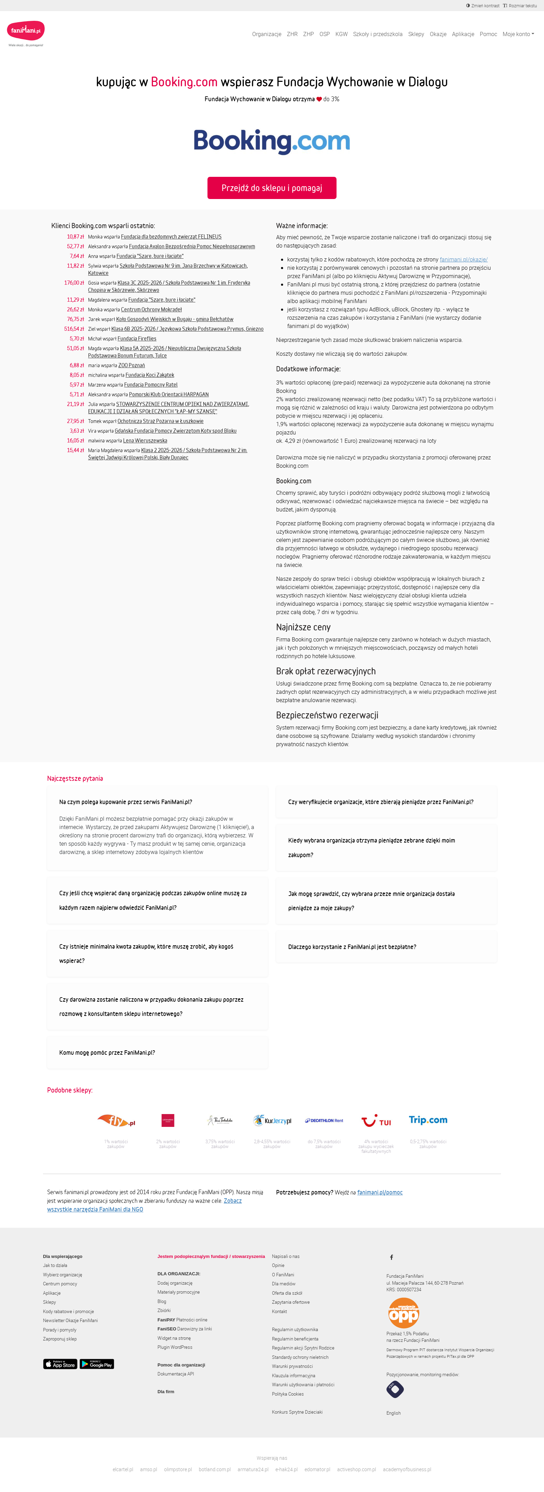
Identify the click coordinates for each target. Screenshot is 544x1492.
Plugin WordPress (175, 1347)
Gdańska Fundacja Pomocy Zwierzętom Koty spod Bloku (176, 431)
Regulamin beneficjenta (295, 1339)
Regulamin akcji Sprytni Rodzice (303, 1348)
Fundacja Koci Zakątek (150, 375)
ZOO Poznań (131, 365)
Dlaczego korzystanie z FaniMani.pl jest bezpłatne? (352, 946)
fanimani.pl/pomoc (380, 1192)
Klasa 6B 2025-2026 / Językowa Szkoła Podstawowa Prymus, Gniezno (187, 329)
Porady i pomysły (59, 1330)
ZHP (308, 34)
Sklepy (416, 34)
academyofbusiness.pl (407, 1469)
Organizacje (266, 34)
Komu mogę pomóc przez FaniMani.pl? (107, 1052)
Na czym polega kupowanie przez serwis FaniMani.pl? (125, 801)
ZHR (292, 34)
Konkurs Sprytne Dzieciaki (297, 1412)
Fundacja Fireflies (137, 338)
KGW (341, 34)
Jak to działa (55, 1265)
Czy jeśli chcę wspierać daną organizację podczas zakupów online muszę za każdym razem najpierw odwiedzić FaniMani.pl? (153, 900)
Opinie (278, 1265)
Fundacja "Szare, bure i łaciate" (150, 256)
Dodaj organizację (175, 1283)
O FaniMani (283, 1274)
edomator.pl (317, 1469)
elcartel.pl (123, 1469)
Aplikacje (463, 34)
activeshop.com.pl (356, 1469)
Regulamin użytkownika (295, 1329)
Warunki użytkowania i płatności (303, 1384)
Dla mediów (284, 1283)
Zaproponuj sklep (60, 1339)
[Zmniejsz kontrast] (483, 5)
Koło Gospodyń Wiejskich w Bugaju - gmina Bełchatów (174, 319)
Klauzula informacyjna (293, 1375)
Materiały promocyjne (179, 1292)
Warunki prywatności (292, 1366)
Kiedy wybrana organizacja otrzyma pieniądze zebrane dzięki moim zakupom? (371, 847)
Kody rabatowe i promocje (68, 1311)
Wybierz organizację (62, 1274)
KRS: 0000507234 (403, 1289)
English (393, 1413)
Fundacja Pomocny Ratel (151, 384)
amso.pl (148, 1469)
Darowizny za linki (185, 1329)
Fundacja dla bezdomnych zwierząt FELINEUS (171, 236)
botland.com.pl (215, 1469)
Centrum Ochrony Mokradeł (151, 309)
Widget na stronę (174, 1338)
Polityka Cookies (288, 1394)
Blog (162, 1301)
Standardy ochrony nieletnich (300, 1357)
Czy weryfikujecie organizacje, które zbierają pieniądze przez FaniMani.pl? (381, 801)
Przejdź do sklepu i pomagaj (272, 188)
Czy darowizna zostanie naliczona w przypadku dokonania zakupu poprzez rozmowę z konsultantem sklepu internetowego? (151, 1006)
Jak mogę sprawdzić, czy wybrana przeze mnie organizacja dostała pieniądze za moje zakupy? (371, 901)
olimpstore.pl (178, 1469)
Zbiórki (164, 1310)
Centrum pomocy (60, 1283)
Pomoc (488, 34)
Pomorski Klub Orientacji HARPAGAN (169, 394)
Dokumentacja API (176, 1374)
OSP (325, 34)
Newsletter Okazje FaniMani (70, 1320)
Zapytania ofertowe (291, 1302)
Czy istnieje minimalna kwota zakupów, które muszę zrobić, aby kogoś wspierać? (146, 953)
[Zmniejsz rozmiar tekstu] (520, 5)
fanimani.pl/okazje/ (464, 259)
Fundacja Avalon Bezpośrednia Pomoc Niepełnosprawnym (192, 246)
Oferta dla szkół (287, 1293)
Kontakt (279, 1311)
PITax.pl (453, 1356)
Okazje (438, 34)
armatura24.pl (253, 1469)
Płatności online (182, 1320)
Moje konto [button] (516, 34)
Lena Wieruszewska (145, 440)
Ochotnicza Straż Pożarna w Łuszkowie (161, 421)
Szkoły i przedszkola (378, 34)
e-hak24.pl (286, 1469)
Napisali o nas (286, 1256)
